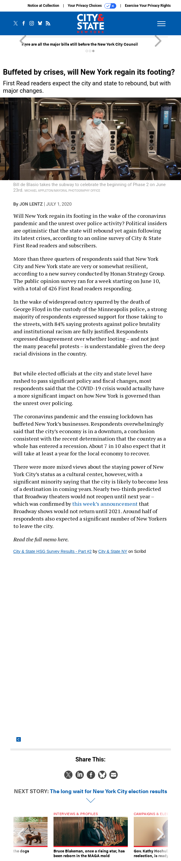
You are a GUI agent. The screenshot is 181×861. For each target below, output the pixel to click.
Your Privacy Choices (92, 6)
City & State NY (112, 551)
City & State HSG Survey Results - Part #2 (52, 551)
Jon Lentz (31, 204)
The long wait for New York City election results (108, 791)
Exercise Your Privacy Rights (148, 6)
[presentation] (20, 835)
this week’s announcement (105, 503)
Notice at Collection (43, 6)
